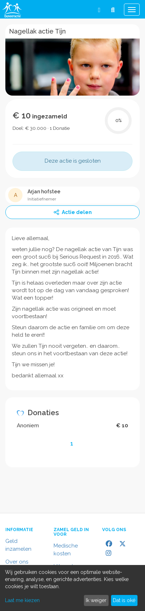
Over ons (16, 562)
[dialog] (72, 588)
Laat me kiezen (22, 600)
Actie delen (72, 212)
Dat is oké (124, 600)
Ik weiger (96, 600)
